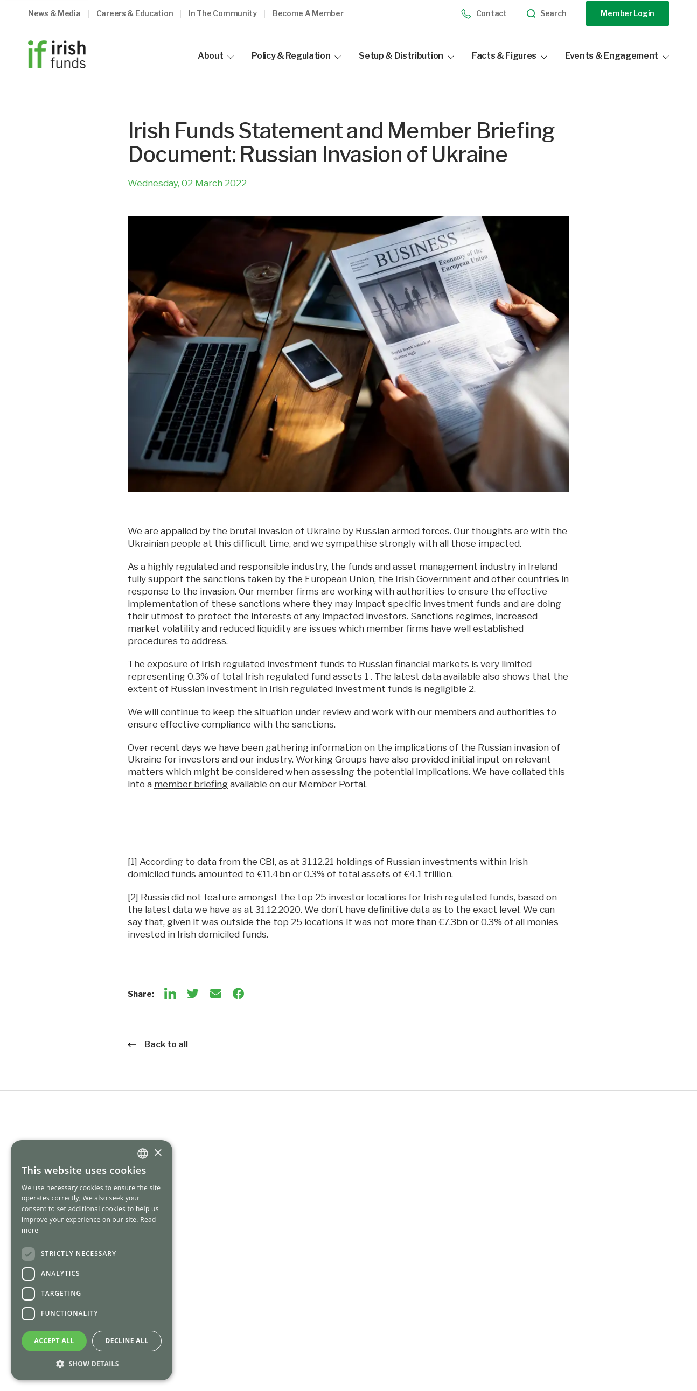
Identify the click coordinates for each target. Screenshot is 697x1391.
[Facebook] (238, 993)
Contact (484, 14)
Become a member (308, 13)
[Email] (215, 993)
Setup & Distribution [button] (406, 56)
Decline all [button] (127, 1340)
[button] (62, 13)
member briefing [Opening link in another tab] (191, 784)
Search (547, 13)
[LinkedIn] (170, 993)
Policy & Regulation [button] (296, 56)
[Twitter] (193, 993)
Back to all (158, 1044)
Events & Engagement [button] (617, 56)
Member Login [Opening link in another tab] (627, 13)
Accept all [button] (54, 1340)
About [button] (216, 56)
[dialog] (91, 1260)
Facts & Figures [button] (509, 56)
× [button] (158, 1153)
